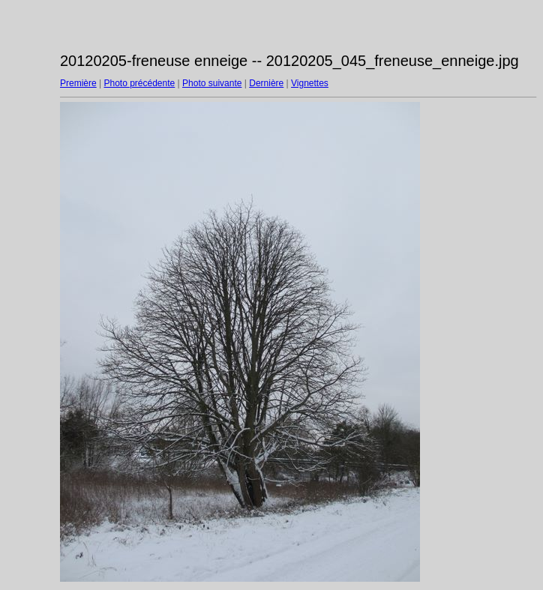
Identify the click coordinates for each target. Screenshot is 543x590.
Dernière (266, 83)
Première (78, 83)
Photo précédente (139, 83)
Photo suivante (212, 83)
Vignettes (309, 83)
